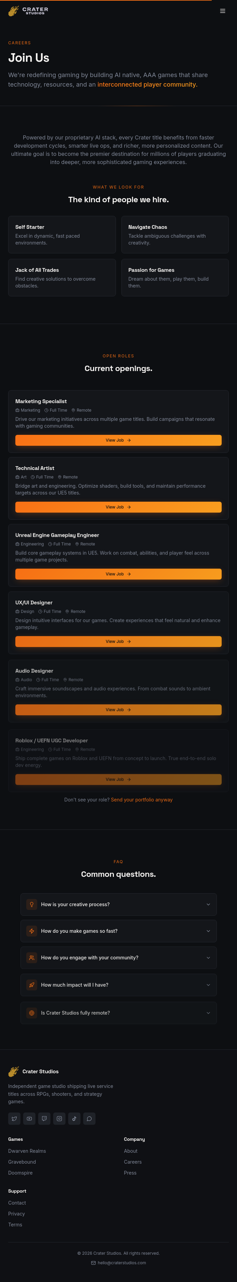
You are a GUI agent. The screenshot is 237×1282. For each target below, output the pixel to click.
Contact (17, 1203)
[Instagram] (59, 1118)
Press (130, 1173)
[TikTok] (74, 1118)
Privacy (16, 1214)
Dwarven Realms (27, 1151)
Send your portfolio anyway (142, 808)
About (130, 1151)
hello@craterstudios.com (118, 1262)
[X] (14, 1118)
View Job (118, 440)
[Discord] (89, 1118)
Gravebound (22, 1162)
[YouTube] (29, 1118)
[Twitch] (44, 1118)
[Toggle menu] (223, 11)
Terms (15, 1224)
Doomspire (20, 1173)
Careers (133, 1162)
